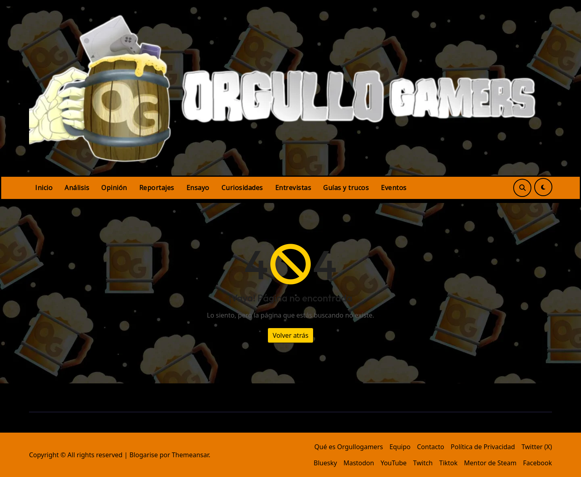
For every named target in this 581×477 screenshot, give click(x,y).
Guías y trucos (346, 187)
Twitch (423, 462)
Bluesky (325, 462)
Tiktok (448, 462)
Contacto (430, 446)
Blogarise (144, 454)
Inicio (43, 187)
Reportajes (156, 187)
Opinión (114, 187)
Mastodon (358, 462)
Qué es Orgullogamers (348, 446)
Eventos (394, 187)
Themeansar (190, 454)
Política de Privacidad (483, 446)
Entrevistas (293, 187)
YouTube (393, 462)
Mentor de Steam (490, 462)
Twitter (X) (536, 446)
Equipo (399, 446)
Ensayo (197, 187)
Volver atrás (291, 335)
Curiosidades (242, 187)
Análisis (77, 187)
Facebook (537, 462)
